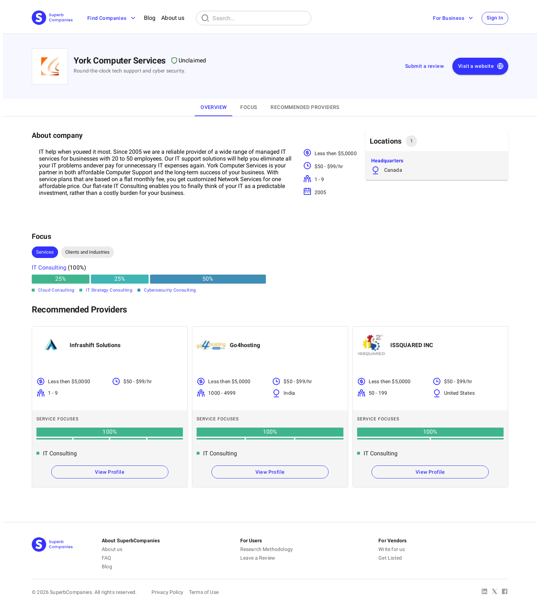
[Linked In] (484, 592)
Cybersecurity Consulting (170, 290)
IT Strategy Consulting (109, 290)
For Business (452, 18)
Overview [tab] (214, 107)
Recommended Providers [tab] (305, 107)
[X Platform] (494, 592)
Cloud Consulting (56, 290)
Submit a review (424, 66)
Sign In (494, 18)
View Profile (109, 472)
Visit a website (481, 66)
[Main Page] (52, 18)
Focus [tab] (248, 107)
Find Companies (112, 18)
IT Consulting (49, 267)
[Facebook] (504, 592)
